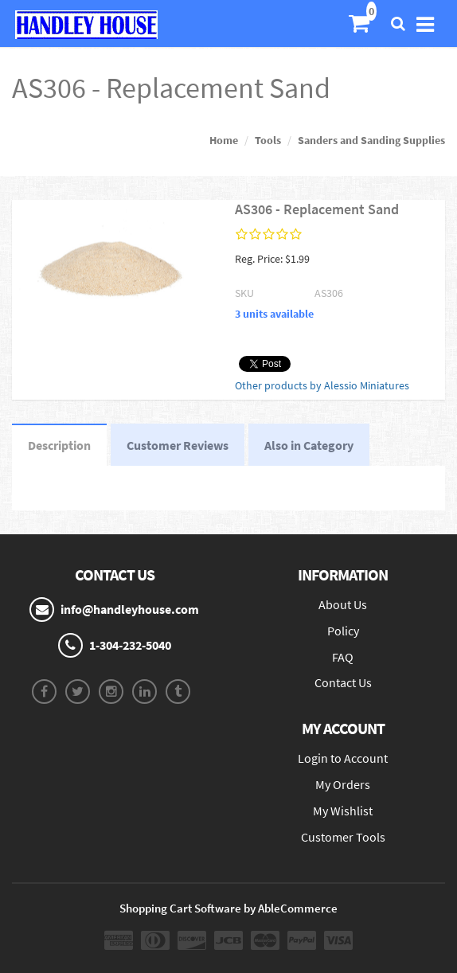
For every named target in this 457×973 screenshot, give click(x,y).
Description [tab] (59, 445)
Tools (268, 140)
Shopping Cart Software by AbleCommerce (228, 908)
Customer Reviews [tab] (177, 445)
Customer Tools (343, 837)
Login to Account (343, 758)
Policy (343, 631)
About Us (342, 604)
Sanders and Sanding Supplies (371, 140)
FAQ (342, 657)
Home (223, 140)
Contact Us (343, 682)
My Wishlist (343, 811)
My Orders (342, 784)
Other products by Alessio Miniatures (322, 385)
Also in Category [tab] (308, 445)
